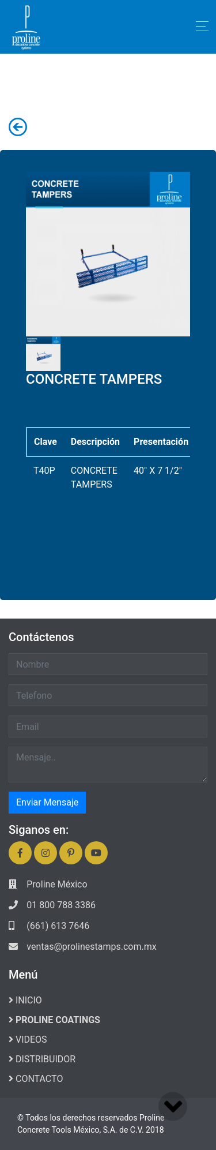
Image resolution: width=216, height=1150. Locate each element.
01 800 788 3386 (61, 905)
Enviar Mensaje (47, 802)
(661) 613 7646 (57, 925)
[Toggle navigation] (202, 26)
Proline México (56, 884)
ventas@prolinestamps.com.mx (91, 946)
